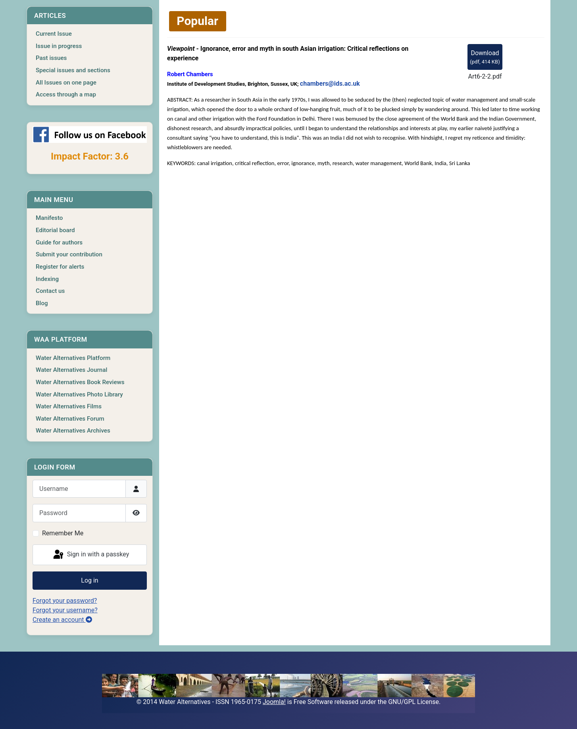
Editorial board (55, 230)
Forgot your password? (65, 600)
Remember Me (62, 533)
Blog (42, 303)
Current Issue (54, 33)
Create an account (62, 619)
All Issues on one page (66, 82)
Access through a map (66, 94)
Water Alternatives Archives (73, 430)
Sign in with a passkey (90, 555)
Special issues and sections (73, 70)
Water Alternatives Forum (70, 418)
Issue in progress (59, 46)
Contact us (50, 290)
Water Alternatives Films (69, 406)
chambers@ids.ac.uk (330, 83)
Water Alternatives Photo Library (79, 394)
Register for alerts (60, 266)
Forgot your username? (65, 610)
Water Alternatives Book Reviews (80, 382)
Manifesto (49, 217)
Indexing (47, 279)
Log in (89, 580)
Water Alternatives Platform (73, 358)
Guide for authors (59, 242)
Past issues (51, 58)
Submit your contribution (69, 254)
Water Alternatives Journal (71, 369)
